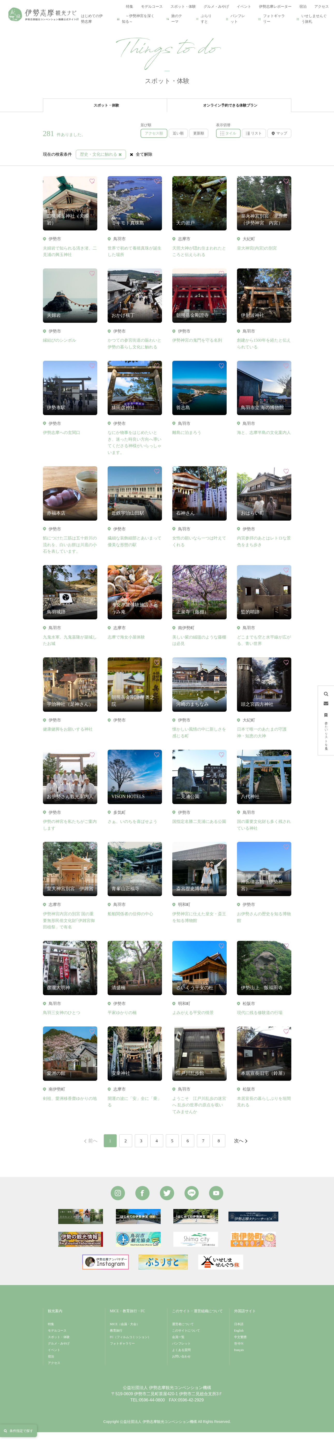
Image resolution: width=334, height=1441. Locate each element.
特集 (51, 1333)
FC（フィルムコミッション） (130, 1346)
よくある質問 (181, 1359)
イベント (54, 1359)
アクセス (54, 1372)
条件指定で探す (18, 1431)
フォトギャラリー (274, 19)
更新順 (198, 142)
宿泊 (51, 1365)
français (239, 1359)
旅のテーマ (176, 19)
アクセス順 (154, 142)
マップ (279, 142)
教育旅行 (116, 1339)
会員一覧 (178, 1346)
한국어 (238, 1352)
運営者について (183, 1333)
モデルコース (57, 1339)
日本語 (238, 1333)
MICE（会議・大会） (124, 1333)
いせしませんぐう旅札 (314, 19)
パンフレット (238, 19)
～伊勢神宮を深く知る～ (138, 19)
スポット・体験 (71, 29)
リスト (254, 142)
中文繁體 (240, 1346)
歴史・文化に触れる (101, 163)
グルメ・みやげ (59, 1352)
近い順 (178, 142)
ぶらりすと (206, 19)
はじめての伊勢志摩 (92, 19)
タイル (228, 142)
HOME (48, 29)
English (239, 1339)
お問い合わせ (181, 1365)
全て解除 (141, 163)
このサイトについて (186, 1339)
